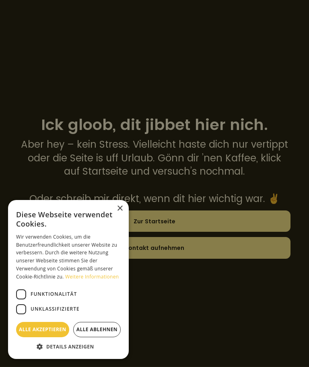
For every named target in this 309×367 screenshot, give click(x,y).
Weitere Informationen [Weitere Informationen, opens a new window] (92, 276)
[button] (68, 346)
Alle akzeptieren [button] (42, 329)
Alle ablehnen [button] (96, 329)
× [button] (120, 209)
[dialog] (154, 183)
